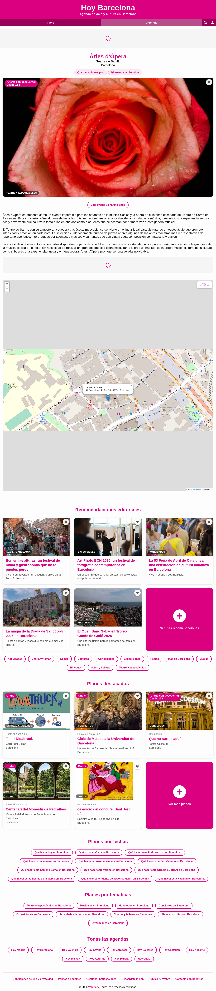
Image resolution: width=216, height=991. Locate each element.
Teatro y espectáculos (132, 667)
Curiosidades (106, 658)
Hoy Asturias (97, 958)
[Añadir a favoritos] (125, 72)
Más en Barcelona (179, 658)
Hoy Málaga (73, 958)
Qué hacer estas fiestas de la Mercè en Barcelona (41, 878)
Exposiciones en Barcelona (33, 914)
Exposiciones (132, 658)
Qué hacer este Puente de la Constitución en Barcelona (115, 878)
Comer (64, 658)
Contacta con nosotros (189, 978)
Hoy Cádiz (144, 958)
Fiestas (154, 658)
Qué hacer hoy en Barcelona (52, 852)
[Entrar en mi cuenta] (212, 22)
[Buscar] (204, 22)
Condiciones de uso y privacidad (33, 978)
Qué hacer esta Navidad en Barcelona (181, 878)
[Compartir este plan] (90, 72)
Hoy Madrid (18, 949)
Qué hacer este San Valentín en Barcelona (167, 861)
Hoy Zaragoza (119, 949)
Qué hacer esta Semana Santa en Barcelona (47, 869)
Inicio (50, 22)
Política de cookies (69, 978)
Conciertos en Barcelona (174, 905)
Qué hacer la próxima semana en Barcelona (105, 861)
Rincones (76, 667)
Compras (83, 658)
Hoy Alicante (197, 949)
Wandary (93, 987)
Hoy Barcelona (44, 949)
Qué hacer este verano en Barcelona (106, 869)
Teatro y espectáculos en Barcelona (49, 905)
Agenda (150, 22)
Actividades (15, 658)
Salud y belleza (100, 667)
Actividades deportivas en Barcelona (81, 914)
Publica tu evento (159, 978)
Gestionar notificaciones (101, 978)
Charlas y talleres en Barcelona (133, 914)
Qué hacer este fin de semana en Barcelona (155, 852)
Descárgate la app (133, 978)
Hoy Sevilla (94, 949)
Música (204, 658)
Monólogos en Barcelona (134, 905)
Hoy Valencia (70, 949)
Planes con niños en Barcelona (181, 914)
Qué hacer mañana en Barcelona (99, 852)
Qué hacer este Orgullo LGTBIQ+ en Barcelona (166, 869)
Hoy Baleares (145, 949)
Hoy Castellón (171, 949)
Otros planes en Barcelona (108, 922)
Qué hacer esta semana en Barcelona (46, 861)
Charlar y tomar (41, 658)
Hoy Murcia (121, 958)
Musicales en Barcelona (94, 905)
